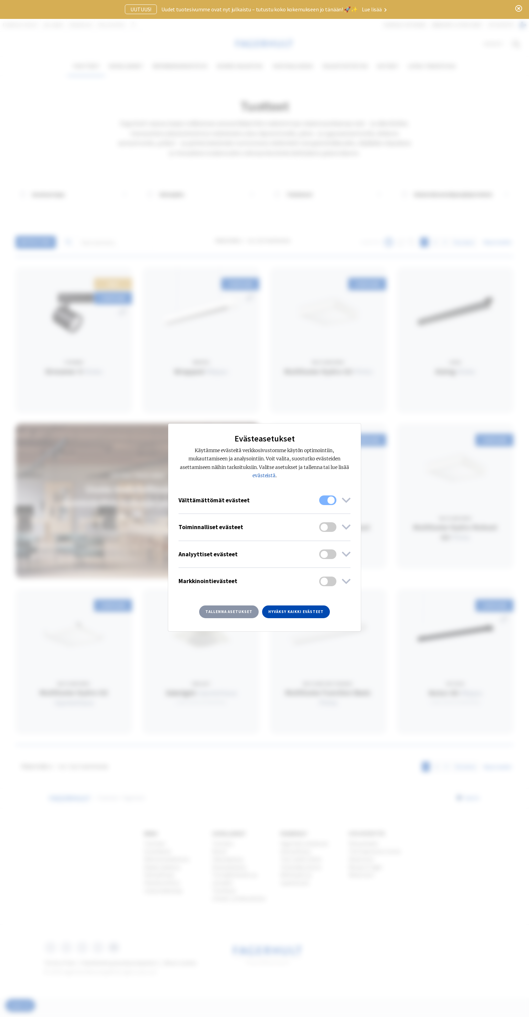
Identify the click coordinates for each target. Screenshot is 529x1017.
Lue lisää (374, 9)
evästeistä (264, 476)
